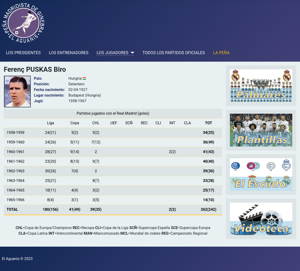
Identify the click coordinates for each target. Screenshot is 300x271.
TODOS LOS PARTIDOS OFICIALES (173, 52)
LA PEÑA (221, 52)
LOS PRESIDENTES (23, 52)
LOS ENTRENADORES (69, 52)
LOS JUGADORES (112, 52)
